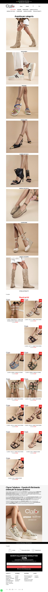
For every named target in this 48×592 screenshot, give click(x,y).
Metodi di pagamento (28, 575)
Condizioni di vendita (28, 580)
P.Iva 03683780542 (9, 580)
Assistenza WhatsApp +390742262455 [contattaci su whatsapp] (24, 542)
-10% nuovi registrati (24, 0)
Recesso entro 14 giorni (26, 550)
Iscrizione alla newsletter (17, 580)
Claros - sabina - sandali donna (15, 372)
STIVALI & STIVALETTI (37, 11)
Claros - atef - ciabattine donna (15, 398)
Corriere (13, 550)
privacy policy (28, 568)
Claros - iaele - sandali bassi (33, 451)
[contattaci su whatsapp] (2, 590)
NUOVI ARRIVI (13, 9)
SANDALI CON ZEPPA (27, 11)
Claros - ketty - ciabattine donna (33, 319)
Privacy (16, 578)
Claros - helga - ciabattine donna (15, 425)
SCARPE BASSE (19, 11)
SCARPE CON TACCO (34, 9)
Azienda (16, 577)
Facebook (36, 575)
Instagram (37, 577)
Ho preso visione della (24, 568)
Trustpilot (8, 294)
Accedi (27, 6)
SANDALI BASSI (25, 9)
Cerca (21, 6)
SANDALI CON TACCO (11, 11)
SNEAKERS (19, 9)
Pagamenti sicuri (38, 550)
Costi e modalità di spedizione (27, 578)
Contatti (16, 575)
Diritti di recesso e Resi (28, 579)
